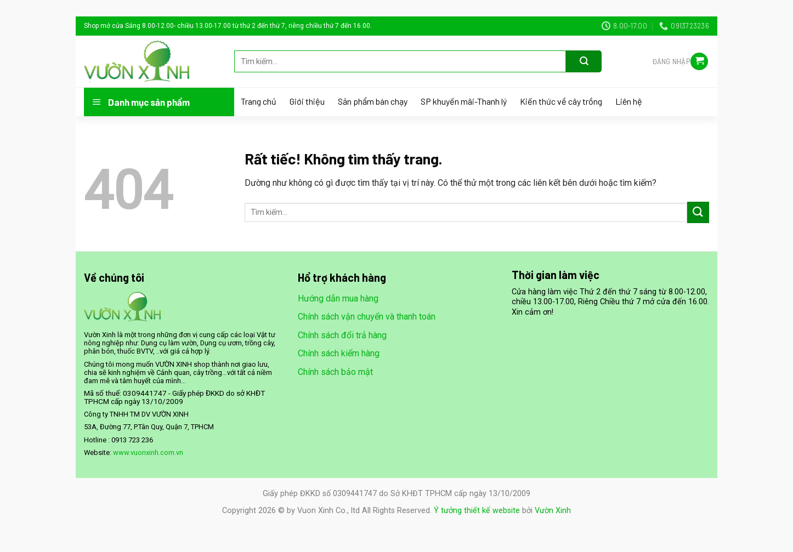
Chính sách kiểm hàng (338, 353)
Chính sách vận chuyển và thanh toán (366, 316)
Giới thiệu (307, 101)
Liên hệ (628, 101)
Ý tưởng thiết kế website (477, 510)
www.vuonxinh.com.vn (148, 452)
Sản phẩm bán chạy (372, 101)
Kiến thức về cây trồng (561, 101)
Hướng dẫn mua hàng (338, 298)
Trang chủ (258, 101)
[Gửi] (584, 61)
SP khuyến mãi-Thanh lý (464, 101)
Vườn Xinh (553, 510)
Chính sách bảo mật (335, 372)
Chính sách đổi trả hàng (342, 335)
